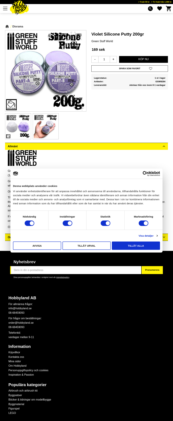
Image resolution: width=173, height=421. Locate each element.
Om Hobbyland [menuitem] (17, 365)
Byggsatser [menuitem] (15, 395)
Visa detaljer (146, 235)
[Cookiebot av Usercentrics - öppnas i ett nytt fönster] (145, 173)
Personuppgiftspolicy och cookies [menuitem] (28, 370)
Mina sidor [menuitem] (14, 361)
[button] (5, 8)
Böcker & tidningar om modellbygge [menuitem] (29, 399)
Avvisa (37, 245)
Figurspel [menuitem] (14, 408)
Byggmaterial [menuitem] (16, 404)
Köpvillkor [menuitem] (14, 352)
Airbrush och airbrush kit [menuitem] (23, 390)
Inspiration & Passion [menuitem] (21, 374)
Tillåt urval (86, 245)
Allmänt (13, 146)
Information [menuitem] (19, 346)
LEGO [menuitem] (12, 413)
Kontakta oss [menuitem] (16, 356)
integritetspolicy (62, 277)
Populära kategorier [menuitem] (27, 385)
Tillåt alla (136, 245)
